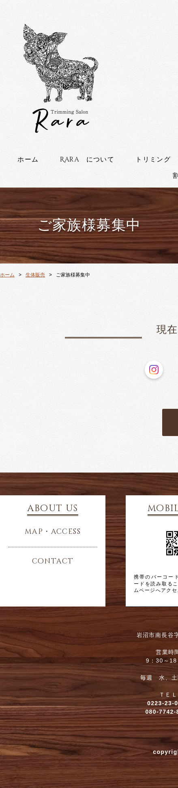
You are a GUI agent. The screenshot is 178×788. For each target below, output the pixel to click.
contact (53, 561)
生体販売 (35, 275)
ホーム (28, 159)
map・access (53, 532)
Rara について (87, 159)
